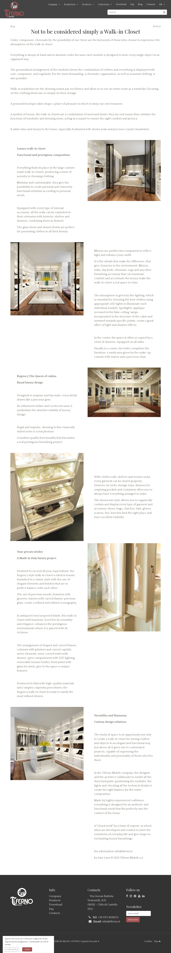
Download (121, 4)
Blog (140, 4)
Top (157, 941)
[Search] (135, 12)
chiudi (27, 949)
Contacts (150, 4)
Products (86, 4)
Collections (103, 4)
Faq (132, 4)
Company (52, 4)
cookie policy (12, 949)
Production (69, 4)
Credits (148, 941)
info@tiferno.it (123, 851)
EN (160, 4)
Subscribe (133, 919)
